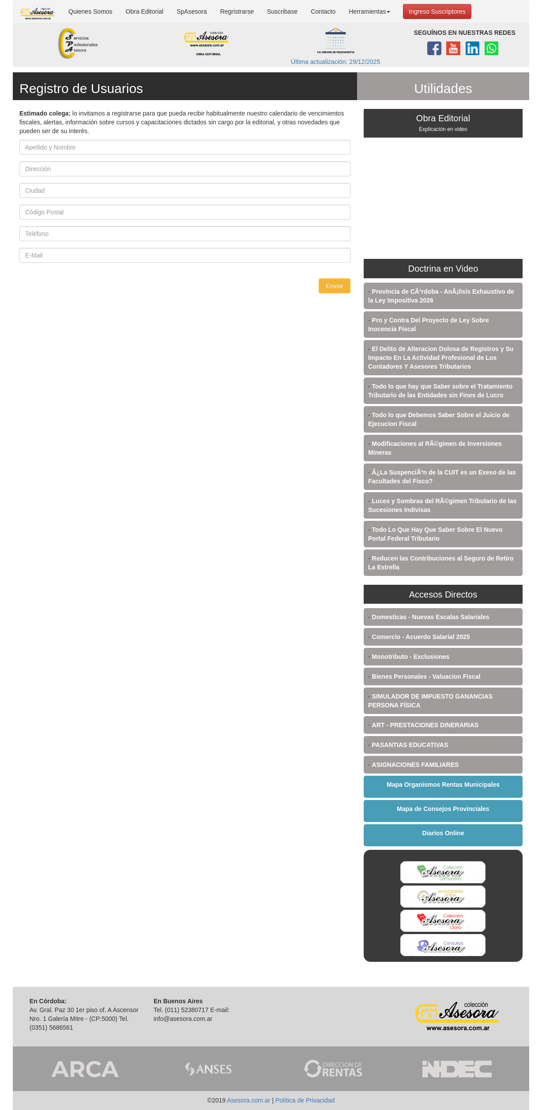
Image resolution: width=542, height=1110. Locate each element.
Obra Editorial (145, 11)
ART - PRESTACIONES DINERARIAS (425, 725)
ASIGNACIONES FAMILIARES (415, 764)
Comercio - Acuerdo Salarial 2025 (421, 636)
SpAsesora (192, 11)
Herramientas (369, 11)
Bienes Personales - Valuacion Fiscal (426, 676)
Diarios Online (443, 833)
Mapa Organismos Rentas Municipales (443, 784)
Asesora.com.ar (248, 1100)
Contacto (323, 11)
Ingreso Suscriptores (437, 11)
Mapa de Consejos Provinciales (443, 808)
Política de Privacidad (305, 1100)
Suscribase (282, 11)
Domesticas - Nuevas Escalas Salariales (430, 616)
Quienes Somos (90, 11)
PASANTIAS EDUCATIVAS (410, 744)
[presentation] (86, 295)
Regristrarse (237, 11)
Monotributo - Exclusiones (411, 656)
